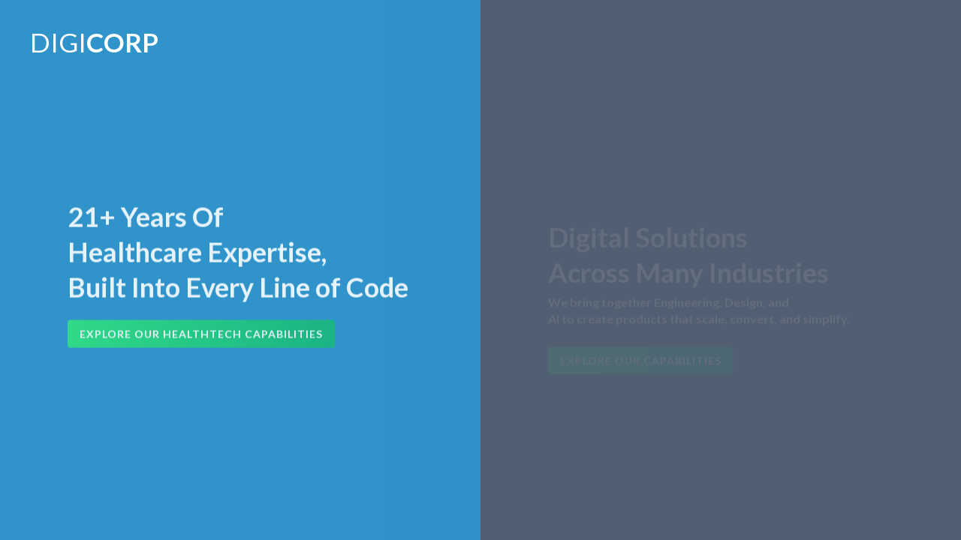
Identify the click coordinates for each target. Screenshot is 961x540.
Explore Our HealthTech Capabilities (201, 334)
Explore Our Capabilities (641, 362)
